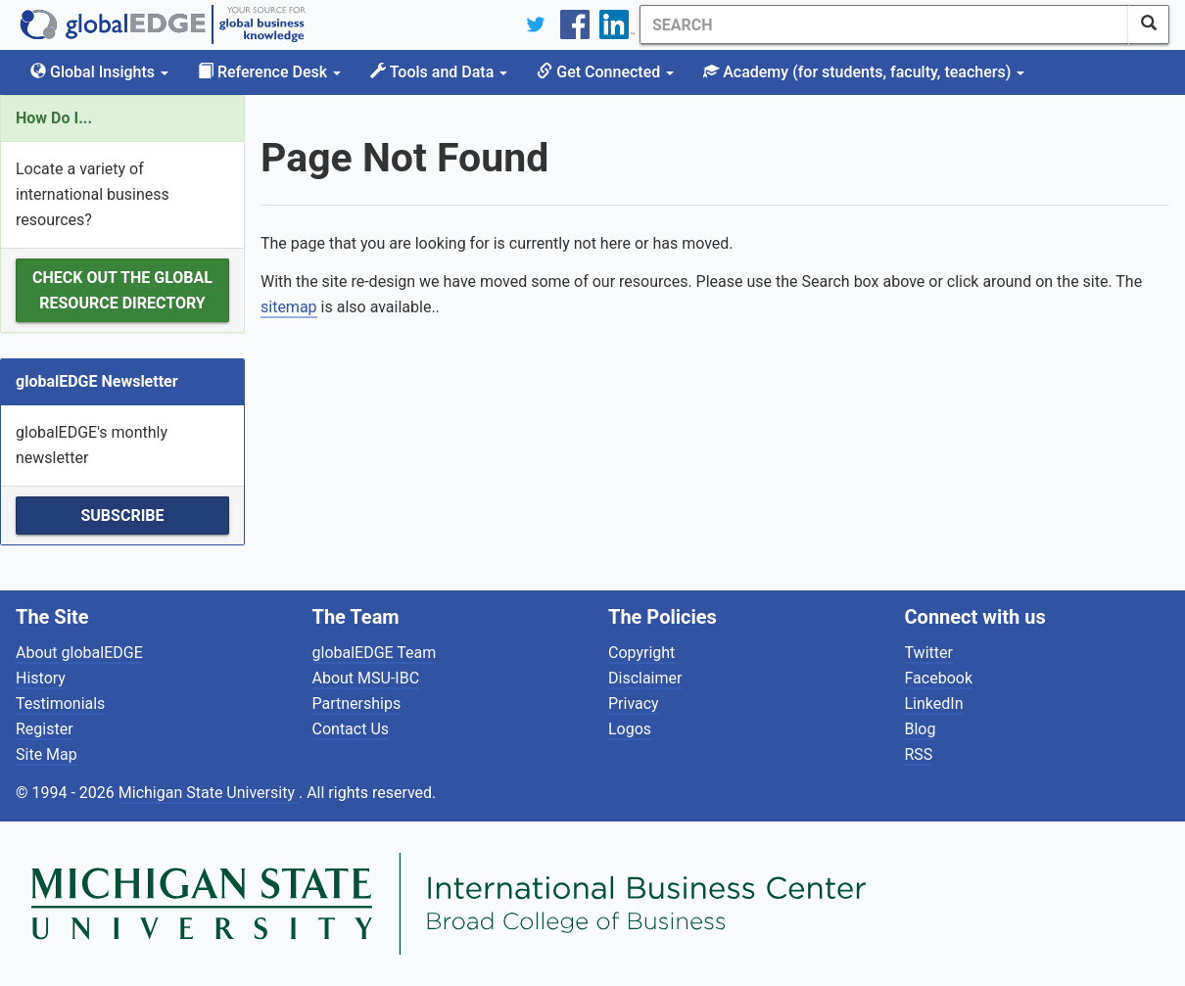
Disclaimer (645, 678)
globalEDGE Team (374, 652)
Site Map (46, 754)
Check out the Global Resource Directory (122, 290)
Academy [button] (863, 72)
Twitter (929, 652)
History (41, 678)
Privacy (633, 703)
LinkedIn (934, 703)
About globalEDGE (79, 652)
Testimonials (60, 703)
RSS (919, 754)
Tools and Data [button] (438, 72)
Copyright (641, 652)
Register (44, 729)
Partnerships (357, 703)
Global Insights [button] (99, 72)
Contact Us (351, 729)
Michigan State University (208, 792)
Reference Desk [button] (269, 72)
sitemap (289, 307)
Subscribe (122, 515)
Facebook (938, 678)
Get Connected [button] (605, 72)
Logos (629, 729)
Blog (920, 729)
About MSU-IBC (366, 678)
